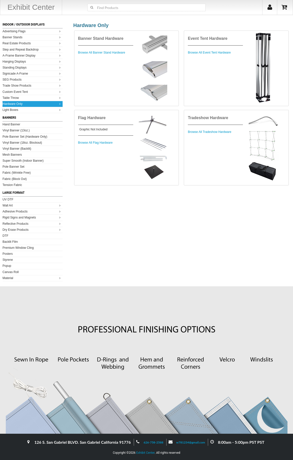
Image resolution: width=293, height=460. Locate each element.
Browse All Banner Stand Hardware (101, 52)
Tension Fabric (12, 185)
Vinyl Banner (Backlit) (17, 148)
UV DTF (8, 199)
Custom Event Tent (32, 92)
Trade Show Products (32, 85)
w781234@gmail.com (190, 442)
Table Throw (32, 98)
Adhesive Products (32, 211)
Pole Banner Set (13, 166)
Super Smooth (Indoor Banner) (23, 160)
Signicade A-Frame (32, 73)
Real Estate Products (32, 43)
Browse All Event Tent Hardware (209, 52)
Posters (8, 254)
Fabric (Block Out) (15, 179)
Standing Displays (32, 67)
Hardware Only (32, 104)
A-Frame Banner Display (32, 55)
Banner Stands (32, 37)
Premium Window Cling (18, 248)
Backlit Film (10, 242)
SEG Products (32, 79)
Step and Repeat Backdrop (32, 49)
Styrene (8, 260)
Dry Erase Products (32, 230)
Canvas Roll (11, 272)
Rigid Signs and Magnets (32, 217)
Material (32, 278)
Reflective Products (32, 223)
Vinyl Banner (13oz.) (16, 130)
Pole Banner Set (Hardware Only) (25, 136)
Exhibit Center (145, 452)
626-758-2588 (154, 442)
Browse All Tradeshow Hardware (209, 132)
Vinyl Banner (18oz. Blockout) (22, 142)
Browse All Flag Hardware (95, 142)
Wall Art (32, 205)
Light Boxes (32, 110)
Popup (7, 266)
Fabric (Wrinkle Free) (17, 172)
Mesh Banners (12, 154)
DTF (5, 236)
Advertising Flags (32, 31)
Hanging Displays (32, 61)
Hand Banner (11, 124)
